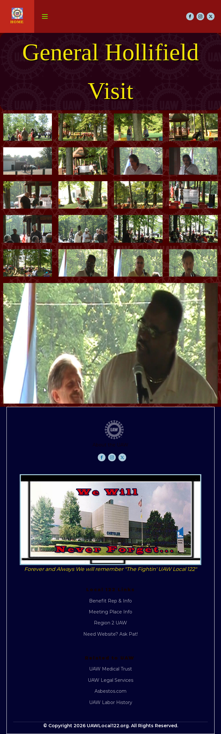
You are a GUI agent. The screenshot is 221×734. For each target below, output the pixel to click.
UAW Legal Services (110, 680)
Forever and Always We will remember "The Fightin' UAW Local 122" (110, 569)
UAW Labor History (110, 702)
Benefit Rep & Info (110, 601)
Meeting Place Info (110, 612)
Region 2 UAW (110, 623)
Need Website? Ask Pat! (110, 634)
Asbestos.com (110, 691)
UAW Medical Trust (110, 669)
